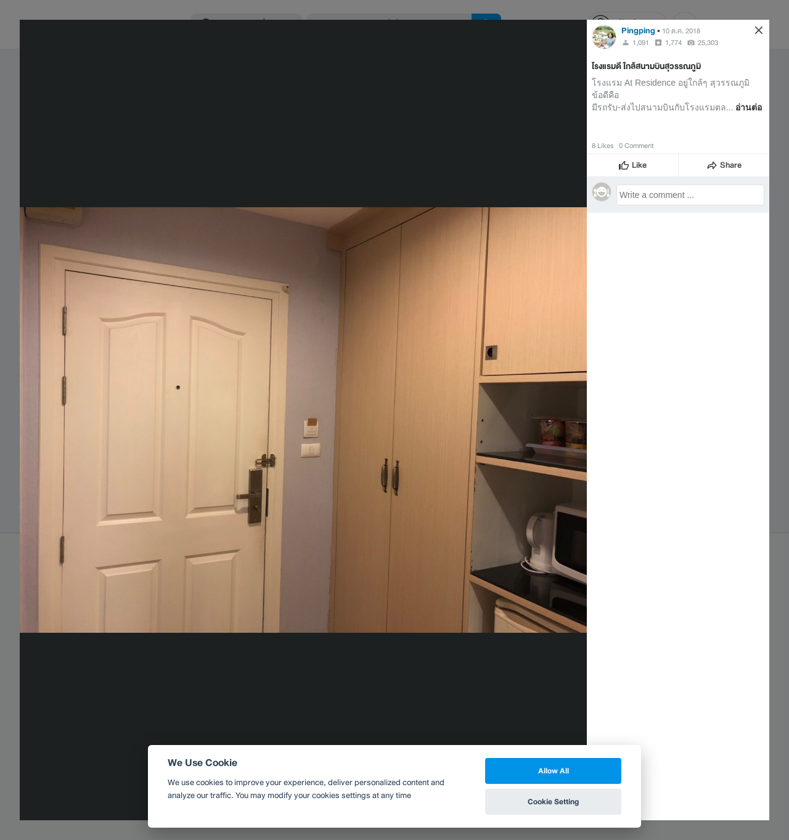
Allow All (553, 770)
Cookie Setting (553, 801)
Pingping (638, 30)
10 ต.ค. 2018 (681, 30)
